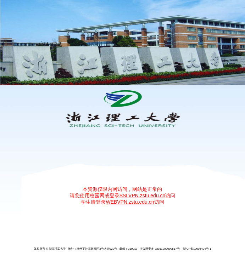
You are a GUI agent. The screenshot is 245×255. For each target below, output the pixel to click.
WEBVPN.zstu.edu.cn (130, 202)
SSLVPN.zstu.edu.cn (142, 195)
